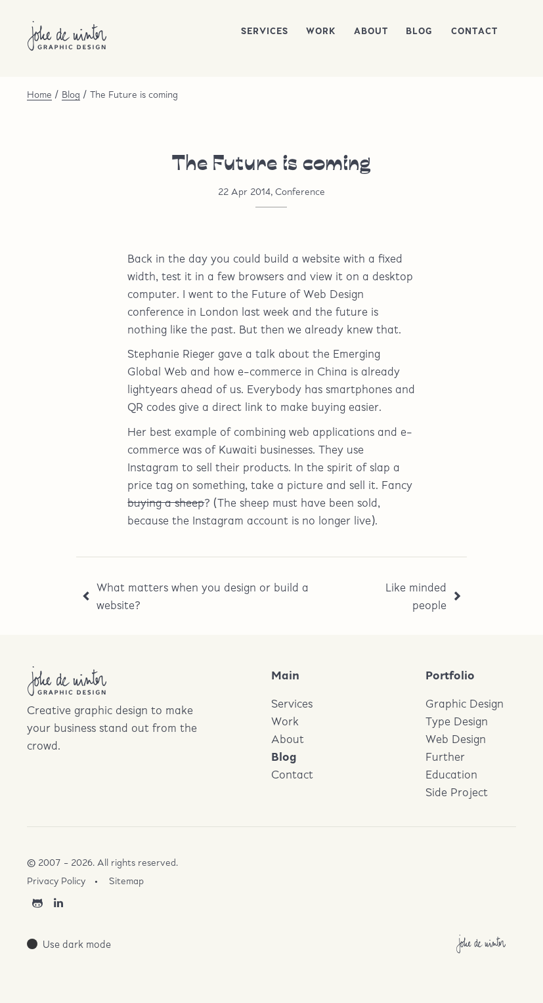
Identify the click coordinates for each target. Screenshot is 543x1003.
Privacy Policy (56, 880)
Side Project (456, 792)
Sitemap (126, 880)
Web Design (455, 739)
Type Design (456, 721)
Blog (419, 31)
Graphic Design (464, 703)
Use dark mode (77, 944)
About (371, 31)
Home (39, 94)
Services (264, 31)
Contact (474, 31)
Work (321, 31)
